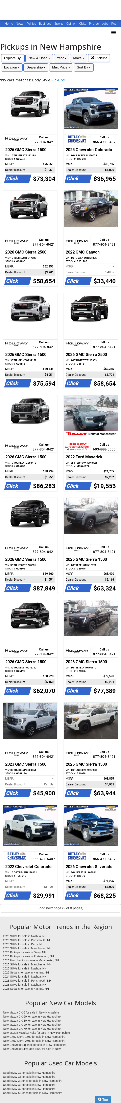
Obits (83, 23)
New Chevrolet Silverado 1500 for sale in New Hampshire (32, 1049)
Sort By (84, 67)
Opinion (71, 23)
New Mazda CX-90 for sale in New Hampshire (32, 1024)
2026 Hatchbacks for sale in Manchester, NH (31, 960)
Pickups (99, 58)
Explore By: (13, 58)
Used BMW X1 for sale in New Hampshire (29, 1084)
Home (9, 23)
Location (12, 67)
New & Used (39, 58)
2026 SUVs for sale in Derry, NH (23, 944)
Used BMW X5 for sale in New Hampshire (29, 1076)
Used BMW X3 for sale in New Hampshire (29, 1072)
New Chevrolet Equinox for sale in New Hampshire (34, 1044)
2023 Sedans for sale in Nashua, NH (26, 988)
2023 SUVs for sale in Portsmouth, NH (27, 980)
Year (61, 58)
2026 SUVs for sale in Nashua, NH (25, 936)
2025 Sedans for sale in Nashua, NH (26, 972)
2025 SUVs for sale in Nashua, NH (25, 968)
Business (45, 23)
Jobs (105, 23)
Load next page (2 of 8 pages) (60, 908)
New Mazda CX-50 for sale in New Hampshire (32, 1016)
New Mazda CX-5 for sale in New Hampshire (31, 1012)
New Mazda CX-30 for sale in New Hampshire (32, 1020)
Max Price (61, 67)
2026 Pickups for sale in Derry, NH (24, 952)
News (20, 23)
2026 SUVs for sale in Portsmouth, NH (27, 940)
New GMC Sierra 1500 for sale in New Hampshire (34, 1036)
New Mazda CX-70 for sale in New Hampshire (32, 1028)
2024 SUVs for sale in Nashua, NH (25, 976)
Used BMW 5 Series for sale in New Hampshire (32, 1093)
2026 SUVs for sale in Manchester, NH (27, 948)
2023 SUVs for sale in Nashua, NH (25, 984)
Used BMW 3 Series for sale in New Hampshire (32, 1080)
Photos (94, 23)
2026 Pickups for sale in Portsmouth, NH (28, 956)
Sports (59, 23)
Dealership (35, 67)
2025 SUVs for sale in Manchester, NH (27, 964)
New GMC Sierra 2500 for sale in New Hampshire (34, 1040)
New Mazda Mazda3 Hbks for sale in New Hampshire (36, 1032)
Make (78, 58)
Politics (31, 23)
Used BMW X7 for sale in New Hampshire (29, 1088)
